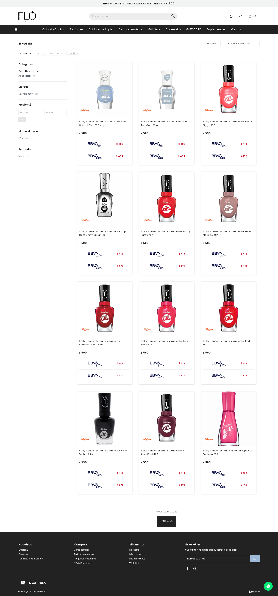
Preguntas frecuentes (85, 558)
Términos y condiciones (30, 558)
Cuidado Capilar (53, 29)
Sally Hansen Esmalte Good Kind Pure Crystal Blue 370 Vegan (102, 123)
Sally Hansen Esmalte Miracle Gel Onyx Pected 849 (103, 452)
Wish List (134, 563)
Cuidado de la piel (101, 29)
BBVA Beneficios (82, 563)
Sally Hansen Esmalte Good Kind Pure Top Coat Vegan (164, 123)
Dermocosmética (130, 29)
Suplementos (216, 29)
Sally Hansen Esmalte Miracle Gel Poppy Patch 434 (166, 233)
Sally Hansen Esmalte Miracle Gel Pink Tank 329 (164, 343)
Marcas (235, 29)
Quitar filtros (71, 53)
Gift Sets (154, 29)
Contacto (23, 554)
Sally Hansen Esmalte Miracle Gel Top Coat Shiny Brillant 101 (102, 233)
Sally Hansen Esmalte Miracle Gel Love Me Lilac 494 (227, 233)
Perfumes (76, 29)
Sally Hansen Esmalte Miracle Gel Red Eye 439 (226, 343)
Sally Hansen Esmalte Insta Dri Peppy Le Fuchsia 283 (227, 452)
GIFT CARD (193, 29)
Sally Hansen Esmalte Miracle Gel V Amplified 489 (163, 452)
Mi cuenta (134, 549)
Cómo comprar (81, 549)
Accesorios (173, 29)
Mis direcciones (137, 558)
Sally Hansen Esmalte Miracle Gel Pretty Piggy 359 (227, 123)
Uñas (40, 53)
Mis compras (136, 554)
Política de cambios (84, 554)
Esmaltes (54, 53)
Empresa (23, 549)
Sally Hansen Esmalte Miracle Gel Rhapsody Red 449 (100, 343)
